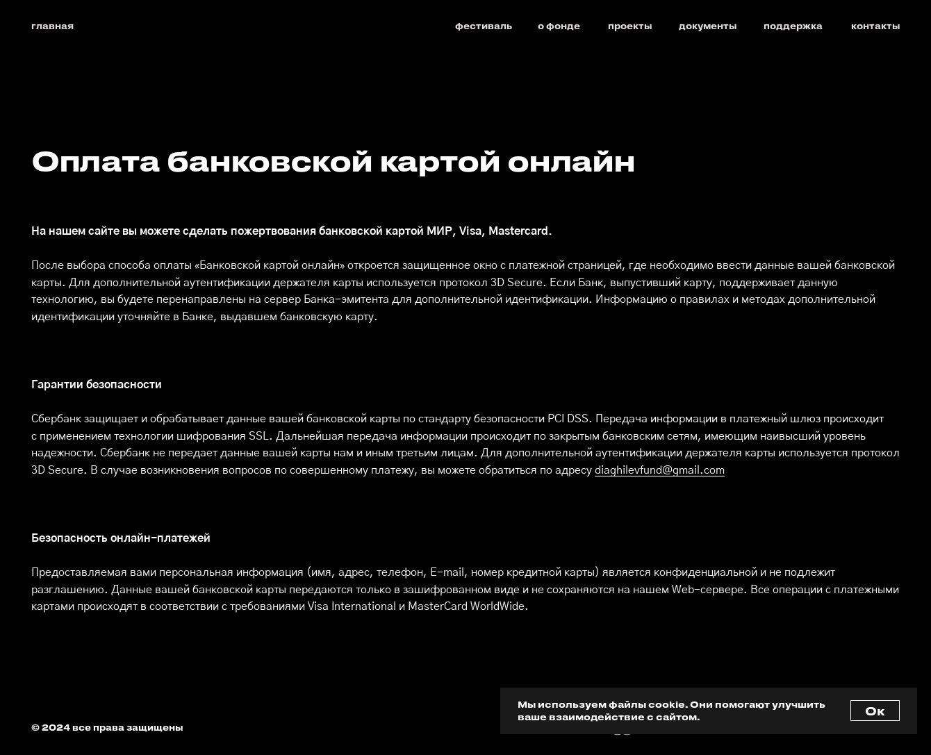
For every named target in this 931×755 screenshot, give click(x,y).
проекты (630, 26)
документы (708, 26)
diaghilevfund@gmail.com (660, 470)
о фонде (559, 26)
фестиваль (483, 26)
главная (52, 26)
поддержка (793, 26)
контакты (875, 26)
